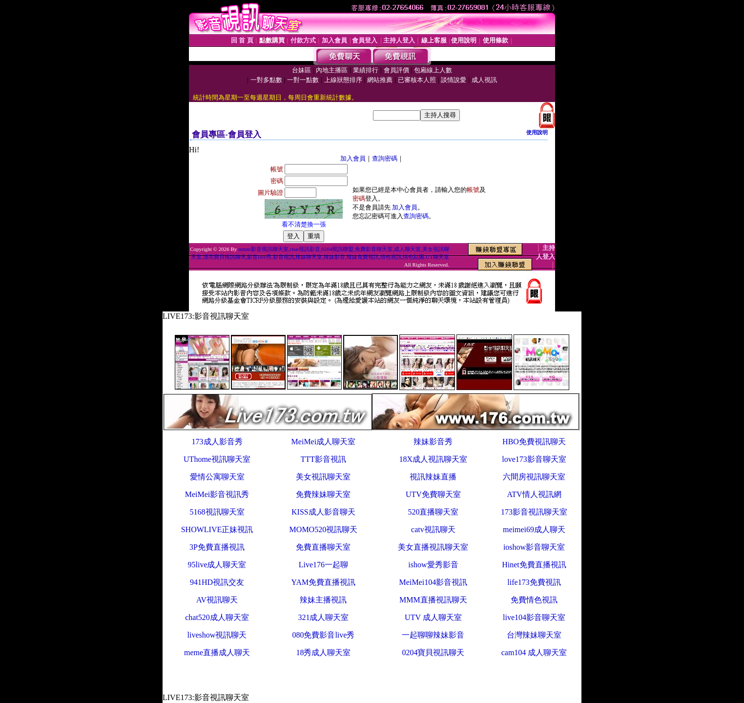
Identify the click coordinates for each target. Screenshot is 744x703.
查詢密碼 (384, 158)
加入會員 (353, 158)
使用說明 (537, 132)
